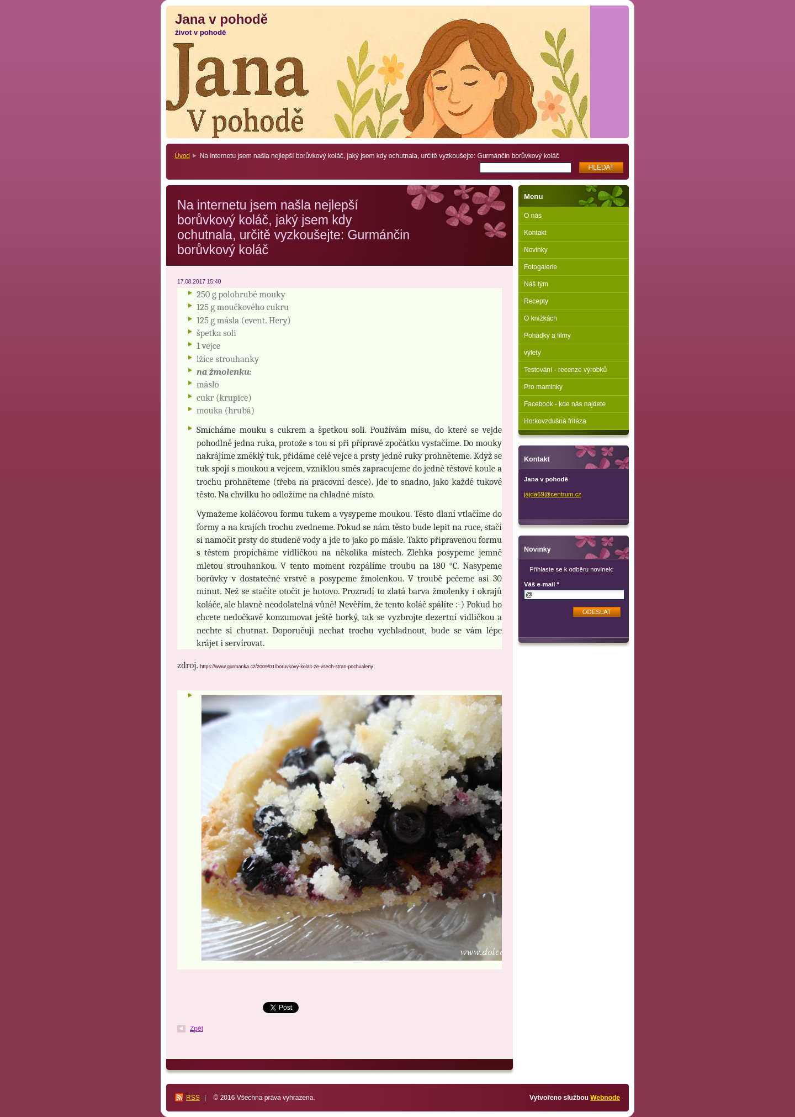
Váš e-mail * (541, 584)
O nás (533, 215)
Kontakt (535, 233)
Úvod (182, 156)
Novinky (536, 250)
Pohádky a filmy (547, 335)
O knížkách (540, 318)
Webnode (605, 1098)
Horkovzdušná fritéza (555, 421)
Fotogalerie (540, 267)
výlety (532, 352)
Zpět (196, 1028)
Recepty (536, 301)
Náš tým (536, 284)
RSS (193, 1098)
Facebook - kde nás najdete (565, 404)
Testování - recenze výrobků (565, 370)
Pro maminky (543, 387)
